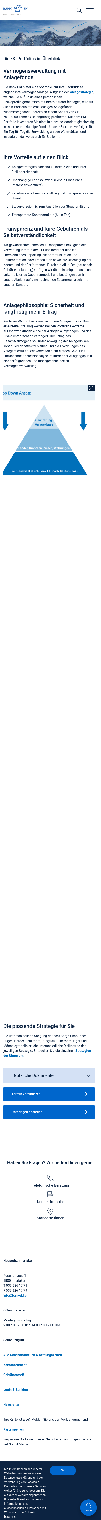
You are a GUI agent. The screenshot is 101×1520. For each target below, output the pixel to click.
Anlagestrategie (82, 92)
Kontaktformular (50, 1197)
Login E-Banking (15, 1390)
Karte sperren (13, 1429)
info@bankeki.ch (15, 1295)
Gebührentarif (13, 1375)
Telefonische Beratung (50, 1181)
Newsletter (11, 1405)
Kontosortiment (15, 1365)
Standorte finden (50, 1214)
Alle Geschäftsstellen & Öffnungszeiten (32, 1355)
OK (63, 1470)
